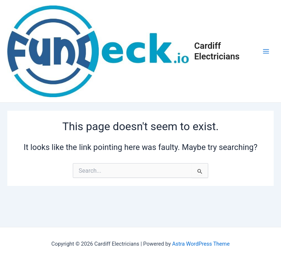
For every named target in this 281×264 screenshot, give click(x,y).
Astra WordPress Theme (200, 244)
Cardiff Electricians (217, 51)
